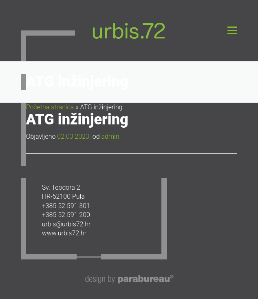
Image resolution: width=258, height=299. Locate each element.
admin (110, 136)
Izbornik (232, 30)
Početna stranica (50, 107)
